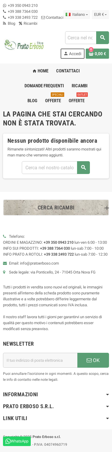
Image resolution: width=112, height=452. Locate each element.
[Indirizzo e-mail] (40, 360)
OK (93, 360)
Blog (9, 23)
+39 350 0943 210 (23, 5)
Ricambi (28, 23)
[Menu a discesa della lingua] (76, 14)
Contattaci (52, 17)
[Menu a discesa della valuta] (100, 14)
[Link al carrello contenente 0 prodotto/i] (97, 54)
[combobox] (87, 37)
